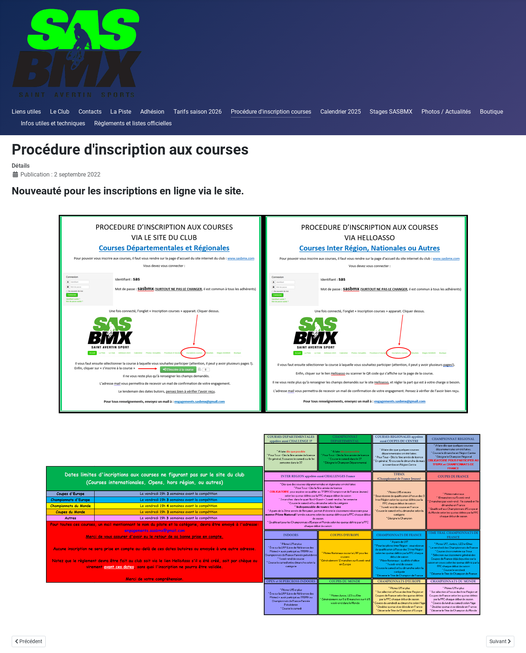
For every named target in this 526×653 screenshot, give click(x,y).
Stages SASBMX (391, 111)
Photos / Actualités (446, 111)
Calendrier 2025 (340, 111)
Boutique (491, 111)
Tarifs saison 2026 (198, 111)
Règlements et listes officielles (133, 123)
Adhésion (152, 111)
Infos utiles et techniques (53, 123)
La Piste (120, 111)
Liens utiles (26, 111)
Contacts (90, 111)
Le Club (59, 111)
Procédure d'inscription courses (271, 111)
